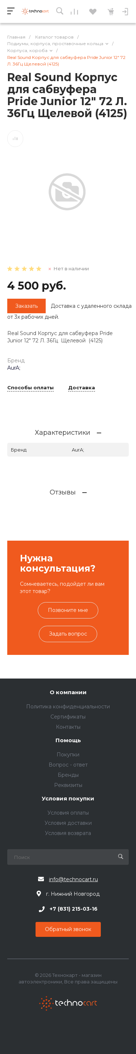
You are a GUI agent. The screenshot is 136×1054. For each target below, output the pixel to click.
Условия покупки (68, 799)
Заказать (26, 306)
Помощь (68, 740)
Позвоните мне (68, 610)
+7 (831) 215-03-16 (74, 909)
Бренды (68, 775)
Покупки (68, 754)
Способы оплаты (30, 387)
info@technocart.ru (73, 879)
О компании (68, 692)
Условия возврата (68, 833)
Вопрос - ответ (68, 764)
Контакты (68, 727)
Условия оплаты (68, 813)
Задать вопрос (68, 634)
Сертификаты (68, 716)
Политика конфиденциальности (68, 706)
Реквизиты (68, 785)
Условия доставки (68, 823)
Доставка (81, 387)
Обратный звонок (68, 929)
